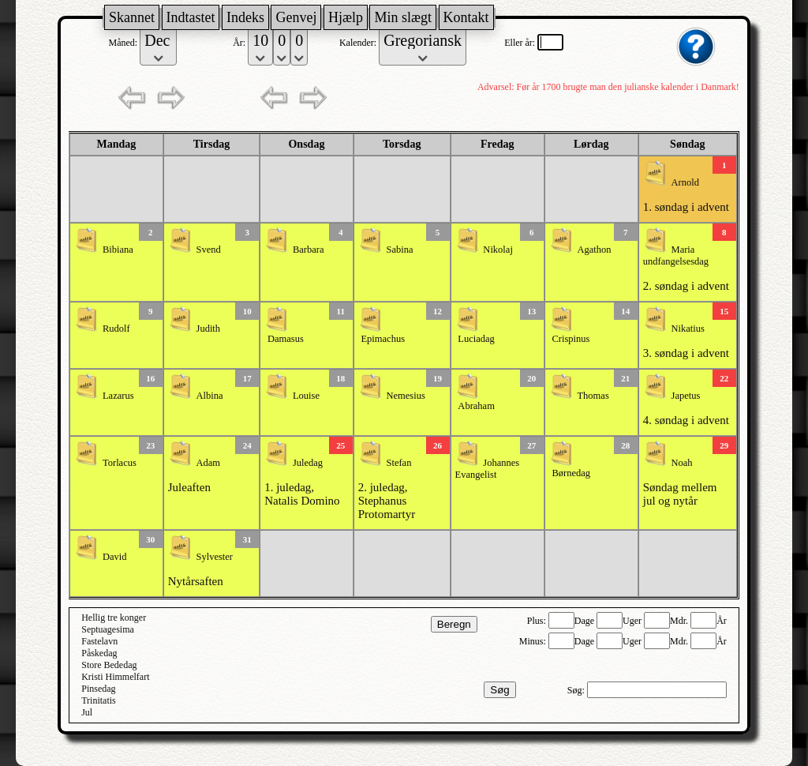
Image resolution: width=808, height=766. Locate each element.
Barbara (308, 249)
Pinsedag (98, 688)
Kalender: (359, 42)
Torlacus (120, 462)
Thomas (592, 395)
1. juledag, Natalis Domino (301, 494)
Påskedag (99, 653)
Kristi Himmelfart (115, 676)
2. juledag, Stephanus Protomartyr (387, 500)
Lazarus (118, 395)
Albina (209, 395)
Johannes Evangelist (487, 468)
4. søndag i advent (686, 420)
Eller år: (520, 42)
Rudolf (116, 328)
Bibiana (118, 249)
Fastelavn (99, 641)
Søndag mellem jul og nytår (680, 494)
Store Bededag (109, 664)
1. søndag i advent (686, 207)
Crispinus (570, 338)
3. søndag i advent (686, 353)
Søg (499, 690)
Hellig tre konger (113, 617)
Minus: (533, 641)
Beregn (454, 624)
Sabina (399, 249)
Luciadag (476, 338)
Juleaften (189, 487)
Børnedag (571, 473)
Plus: (537, 620)
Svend (208, 249)
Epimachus (383, 338)
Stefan (398, 462)
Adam (208, 462)
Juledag (308, 462)
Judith (208, 328)
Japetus (686, 395)
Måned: (124, 42)
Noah (682, 462)
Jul (86, 712)
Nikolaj (498, 249)
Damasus (285, 338)
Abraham (476, 405)
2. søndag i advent (686, 286)
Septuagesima (107, 629)
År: (240, 42)
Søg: (577, 690)
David (115, 556)
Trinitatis (98, 700)
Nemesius (405, 395)
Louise (306, 395)
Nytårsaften (195, 581)
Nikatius (688, 328)
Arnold (685, 182)
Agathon (594, 249)
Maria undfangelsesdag (676, 255)
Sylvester (215, 556)
